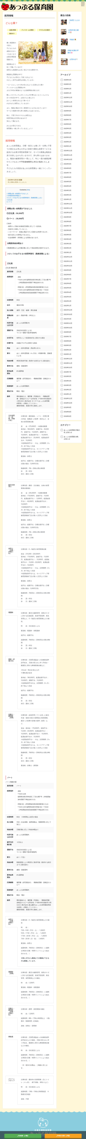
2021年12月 (68, 310)
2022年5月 (67, 288)
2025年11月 (68, 102)
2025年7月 (67, 120)
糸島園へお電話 (22, 1136)
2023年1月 (67, 252)
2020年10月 (68, 328)
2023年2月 (67, 248)
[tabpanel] (36, 446)
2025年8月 (67, 115)
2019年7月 (67, 372)
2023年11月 (68, 208)
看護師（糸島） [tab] (11, 972)
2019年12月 (68, 359)
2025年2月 (67, 142)
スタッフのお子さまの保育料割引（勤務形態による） (25, 198)
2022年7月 (67, 279)
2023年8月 (67, 221)
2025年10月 (68, 106)
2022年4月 (67, 292)
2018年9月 (67, 407)
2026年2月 (67, 89)
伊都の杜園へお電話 (63, 1136)
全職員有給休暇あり (15, 195)
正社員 (9, 200)
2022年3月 (67, 297)
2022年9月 (67, 270)
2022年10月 (68, 266)
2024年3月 (67, 190)
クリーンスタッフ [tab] (11, 1079)
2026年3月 (67, 84)
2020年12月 (68, 323)
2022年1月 (67, 305)
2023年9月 (67, 217)
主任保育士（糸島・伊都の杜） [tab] (11, 418)
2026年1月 (67, 93)
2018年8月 (67, 412)
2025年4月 (67, 133)
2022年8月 (67, 274)
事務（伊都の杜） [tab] (11, 660)
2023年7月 (67, 226)
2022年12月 (68, 257)
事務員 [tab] (10, 1037)
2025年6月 (67, 124)
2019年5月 (67, 376)
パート (9, 202)
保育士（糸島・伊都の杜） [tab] (11, 551)
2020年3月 (67, 345)
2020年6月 (67, 341)
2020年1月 (67, 354)
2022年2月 (67, 301)
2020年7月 (67, 336)
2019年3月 (67, 385)
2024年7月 (67, 173)
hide (28, 190)
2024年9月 (67, 164)
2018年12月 (68, 398)
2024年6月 (67, 177)
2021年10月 (68, 314)
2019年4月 (67, 381)
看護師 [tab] (10, 612)
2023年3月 (67, 244)
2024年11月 (68, 155)
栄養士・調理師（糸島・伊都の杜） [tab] (11, 1012)
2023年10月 (68, 212)
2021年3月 (67, 319)
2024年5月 (67, 181)
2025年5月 (67, 128)
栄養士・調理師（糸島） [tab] (11, 716)
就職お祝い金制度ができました (17, 193)
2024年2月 (67, 195)
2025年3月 (67, 137)
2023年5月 (67, 235)
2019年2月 (67, 390)
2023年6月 (67, 230)
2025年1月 (67, 146)
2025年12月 (68, 97)
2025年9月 (67, 111)
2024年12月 (68, 150)
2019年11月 (68, 363)
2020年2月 (67, 350)
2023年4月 (67, 239)
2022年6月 (67, 283)
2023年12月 (68, 204)
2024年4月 (67, 186)
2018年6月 (67, 416)
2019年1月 (67, 394)
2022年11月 (68, 261)
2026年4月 (67, 80)
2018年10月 (68, 403)
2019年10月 (68, 367)
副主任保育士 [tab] (11, 485)
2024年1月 (67, 199)
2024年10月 (68, 159)
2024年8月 (67, 168)
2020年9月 (67, 332)
